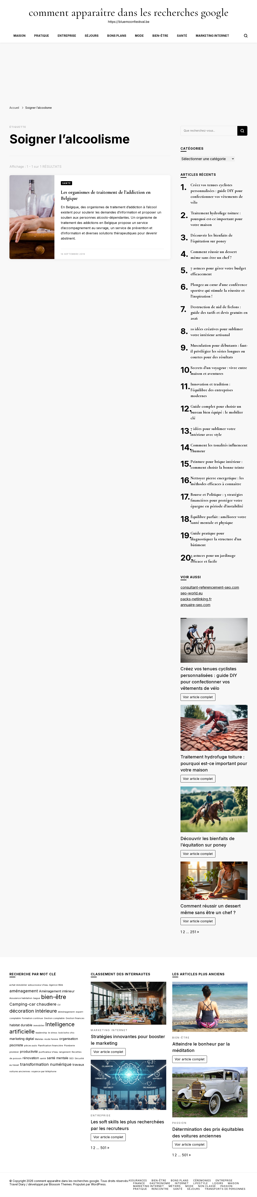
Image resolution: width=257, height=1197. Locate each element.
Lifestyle (200, 1183)
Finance (139, 1183)
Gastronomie (160, 1183)
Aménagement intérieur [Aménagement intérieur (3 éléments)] (57, 991)
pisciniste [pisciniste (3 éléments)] (16, 1045)
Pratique (41, 35)
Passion (179, 1122)
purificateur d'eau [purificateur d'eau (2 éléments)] (48, 1052)
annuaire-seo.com (195, 605)
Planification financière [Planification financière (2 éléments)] (50, 1045)
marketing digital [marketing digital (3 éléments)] (21, 1039)
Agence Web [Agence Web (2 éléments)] (56, 985)
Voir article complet (198, 697)
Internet (182, 1183)
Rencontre (160, 1188)
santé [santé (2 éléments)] (43, 1058)
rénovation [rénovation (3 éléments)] (30, 1058)
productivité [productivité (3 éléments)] (29, 1052)
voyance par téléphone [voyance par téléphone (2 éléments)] (43, 1071)
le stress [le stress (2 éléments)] (52, 1032)
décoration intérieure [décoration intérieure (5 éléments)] (33, 1011)
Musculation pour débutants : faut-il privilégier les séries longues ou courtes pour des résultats (219, 351)
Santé (182, 35)
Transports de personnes (225, 1188)
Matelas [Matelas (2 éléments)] (39, 1039)
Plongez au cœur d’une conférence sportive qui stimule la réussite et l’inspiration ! (219, 290)
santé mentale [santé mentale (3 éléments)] (57, 1058)
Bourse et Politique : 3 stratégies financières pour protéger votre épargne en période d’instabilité (217, 500)
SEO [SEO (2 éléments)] (71, 1058)
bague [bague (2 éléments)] (36, 998)
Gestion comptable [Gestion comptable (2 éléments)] (54, 1018)
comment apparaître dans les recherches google (128, 12)
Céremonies (202, 1180)
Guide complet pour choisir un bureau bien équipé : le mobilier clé (217, 412)
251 (193, 932)
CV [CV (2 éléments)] (58, 1005)
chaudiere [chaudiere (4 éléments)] (46, 1004)
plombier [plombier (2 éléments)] (14, 1052)
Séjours (92, 35)
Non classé (207, 1186)
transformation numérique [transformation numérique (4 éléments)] (45, 1064)
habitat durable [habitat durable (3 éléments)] (20, 1025)
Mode (139, 35)
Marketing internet (212, 35)
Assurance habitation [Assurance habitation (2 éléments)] (20, 998)
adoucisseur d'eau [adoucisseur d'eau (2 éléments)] (38, 985)
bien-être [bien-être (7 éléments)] (53, 996)
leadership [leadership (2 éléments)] (41, 1032)
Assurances (137, 1180)
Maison (19, 35)
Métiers (175, 1186)
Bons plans (116, 35)
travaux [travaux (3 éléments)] (78, 1065)
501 (103, 1148)
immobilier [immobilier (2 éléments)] (38, 1025)
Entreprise (67, 35)
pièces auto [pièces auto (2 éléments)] (30, 1045)
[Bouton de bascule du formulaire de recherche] (246, 36)
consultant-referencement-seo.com (210, 587)
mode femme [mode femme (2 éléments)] (51, 1039)
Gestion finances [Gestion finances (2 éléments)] (75, 1018)
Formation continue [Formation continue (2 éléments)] (32, 1018)
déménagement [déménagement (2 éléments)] (66, 1012)
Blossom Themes (60, 1184)
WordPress (98, 1184)
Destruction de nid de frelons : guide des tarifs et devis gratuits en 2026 (219, 313)
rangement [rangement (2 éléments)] (65, 1052)
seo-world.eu (192, 593)
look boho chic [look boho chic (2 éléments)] (66, 1032)
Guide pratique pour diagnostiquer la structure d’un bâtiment (216, 539)
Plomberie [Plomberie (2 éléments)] (69, 1045)
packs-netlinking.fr (196, 599)
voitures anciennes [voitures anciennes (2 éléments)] (19, 1071)
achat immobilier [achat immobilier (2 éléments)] (18, 985)
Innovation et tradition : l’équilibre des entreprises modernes (212, 390)
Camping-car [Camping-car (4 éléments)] (22, 1004)
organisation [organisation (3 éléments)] (68, 1039)
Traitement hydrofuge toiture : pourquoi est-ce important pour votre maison (217, 219)
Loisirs (217, 1183)
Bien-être (160, 35)
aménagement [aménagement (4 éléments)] (23, 990)
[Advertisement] (128, 73)
